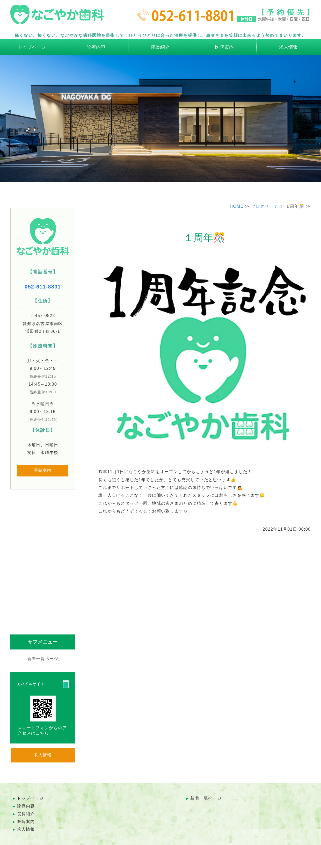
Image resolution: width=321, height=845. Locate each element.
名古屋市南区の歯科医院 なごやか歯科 (57, 16)
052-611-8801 (43, 287)
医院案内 (224, 47)
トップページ (32, 47)
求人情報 (288, 47)
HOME (237, 206)
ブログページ (264, 206)
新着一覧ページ (43, 658)
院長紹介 (160, 47)
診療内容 (96, 47)
